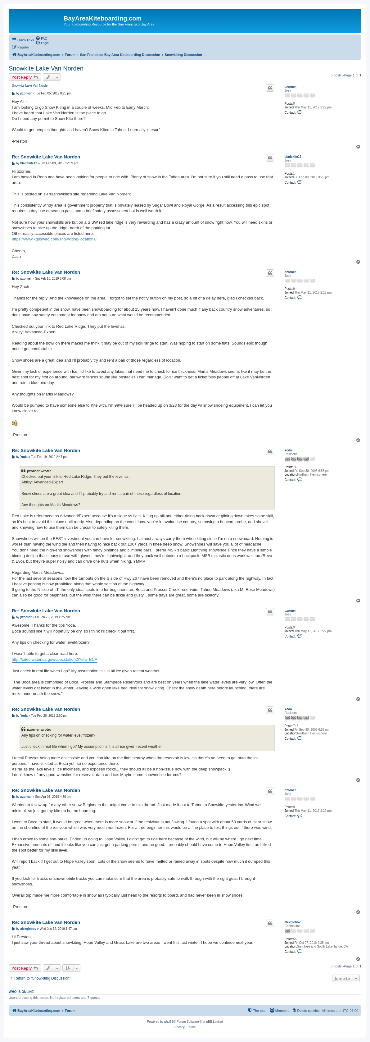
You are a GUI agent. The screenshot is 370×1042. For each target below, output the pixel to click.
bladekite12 (292, 156)
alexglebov (292, 922)
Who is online (21, 992)
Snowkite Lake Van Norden (46, 68)
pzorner (290, 87)
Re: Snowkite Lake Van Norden (46, 156)
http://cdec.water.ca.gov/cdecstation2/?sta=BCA (54, 659)
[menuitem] (41, 38)
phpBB (169, 1021)
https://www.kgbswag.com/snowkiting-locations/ (54, 239)
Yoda (288, 450)
